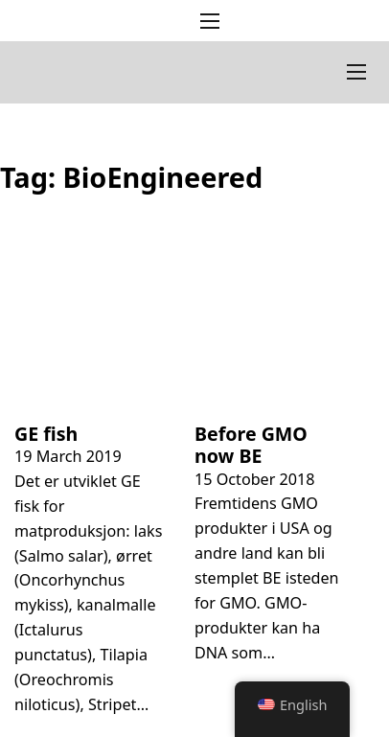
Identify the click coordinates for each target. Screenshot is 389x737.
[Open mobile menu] (209, 21)
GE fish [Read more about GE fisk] (46, 434)
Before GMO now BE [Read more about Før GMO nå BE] (251, 445)
